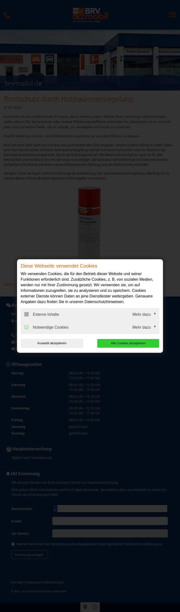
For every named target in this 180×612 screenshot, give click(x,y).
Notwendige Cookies (46, 327)
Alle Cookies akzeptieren (128, 343)
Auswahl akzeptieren (51, 343)
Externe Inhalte (41, 314)
